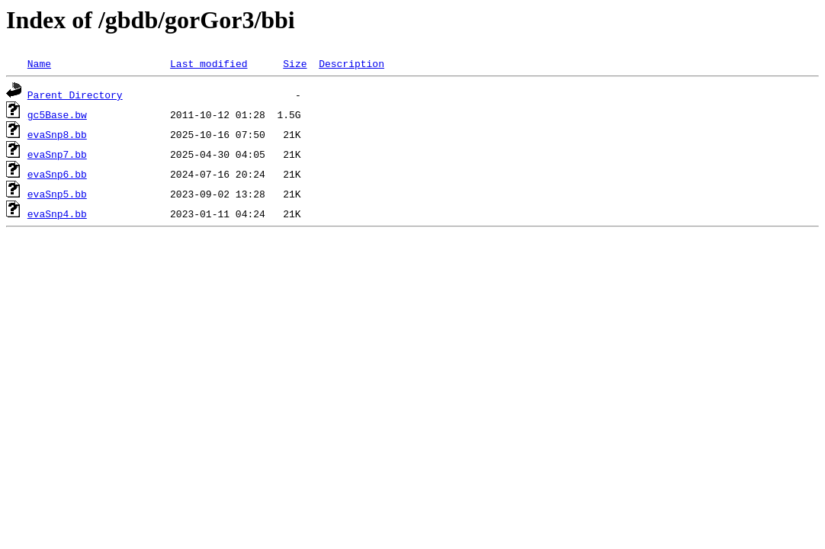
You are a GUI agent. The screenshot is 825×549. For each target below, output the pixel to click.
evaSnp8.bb (57, 134)
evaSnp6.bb (57, 174)
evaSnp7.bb (57, 154)
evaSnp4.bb (57, 213)
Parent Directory (75, 94)
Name (39, 63)
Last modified (208, 63)
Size (295, 63)
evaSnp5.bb (57, 194)
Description (351, 63)
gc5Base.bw (57, 114)
